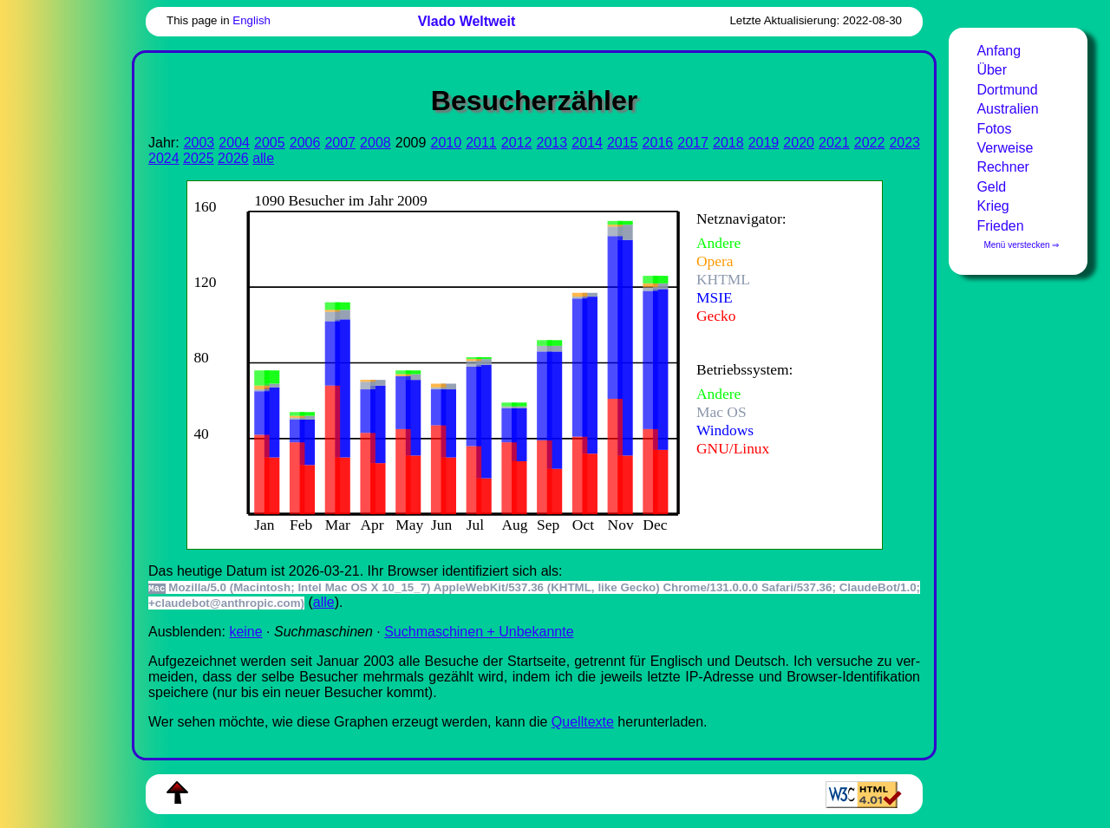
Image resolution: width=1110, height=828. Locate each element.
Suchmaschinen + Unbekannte (478, 631)
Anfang (998, 50)
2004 (234, 142)
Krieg (992, 206)
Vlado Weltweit (467, 21)
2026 (233, 158)
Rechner (1002, 167)
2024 (164, 158)
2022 (869, 142)
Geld (991, 186)
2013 (552, 142)
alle (263, 158)
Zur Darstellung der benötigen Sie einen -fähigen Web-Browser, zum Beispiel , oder (520, 362)
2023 (904, 142)
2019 (764, 142)
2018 (728, 142)
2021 (834, 142)
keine (245, 631)
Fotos (993, 128)
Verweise (1004, 147)
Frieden (999, 225)
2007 (340, 142)
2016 (658, 142)
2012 (516, 142)
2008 (375, 142)
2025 (198, 158)
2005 (269, 142)
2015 (622, 142)
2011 (481, 142)
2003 (199, 142)
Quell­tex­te (583, 721)
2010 (445, 142)
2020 (798, 142)
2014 (587, 142)
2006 (305, 142)
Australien (1007, 108)
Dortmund (1006, 89)
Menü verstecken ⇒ (1021, 245)
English (251, 20)
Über (991, 69)
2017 (692, 142)
